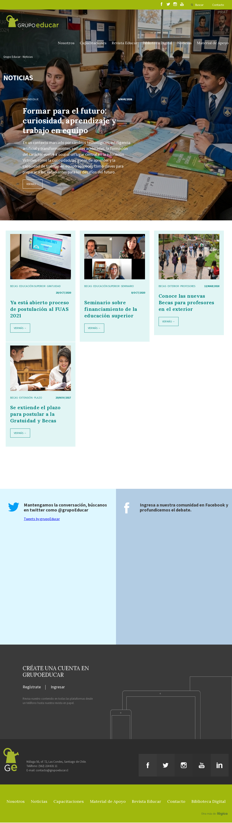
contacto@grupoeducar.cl (52, 771)
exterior (173, 286)
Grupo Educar (11, 57)
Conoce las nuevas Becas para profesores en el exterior (186, 303)
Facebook (215, 505)
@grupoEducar (73, 510)
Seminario (127, 286)
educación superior (32, 286)
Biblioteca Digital (157, 43)
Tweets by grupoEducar (42, 519)
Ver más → (32, 184)
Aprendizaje (31, 99)
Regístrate (32, 687)
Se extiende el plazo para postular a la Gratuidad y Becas (35, 414)
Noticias (184, 43)
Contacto (218, 5)
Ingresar (58, 687)
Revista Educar (125, 43)
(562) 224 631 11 (48, 766)
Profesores (187, 286)
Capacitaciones (93, 43)
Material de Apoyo (213, 43)
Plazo (38, 398)
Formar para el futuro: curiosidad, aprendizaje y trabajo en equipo (69, 121)
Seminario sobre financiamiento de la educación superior (110, 309)
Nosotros (66, 43)
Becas (14, 286)
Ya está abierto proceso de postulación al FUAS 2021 (39, 309)
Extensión (26, 398)
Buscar (199, 5)
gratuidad (54, 286)
